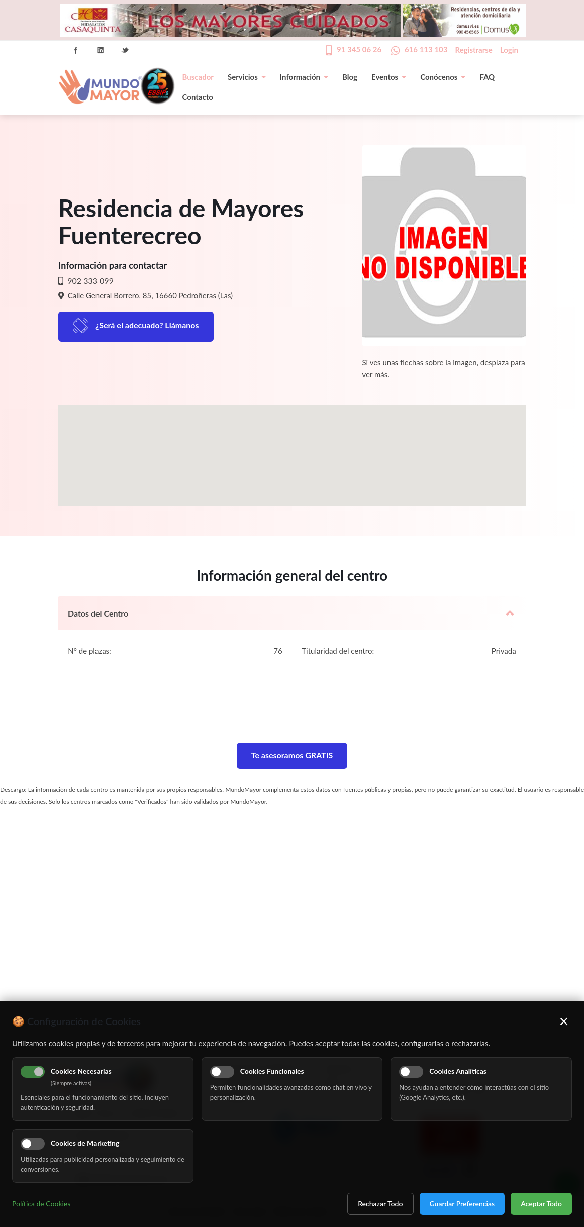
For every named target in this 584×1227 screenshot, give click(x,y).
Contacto (197, 96)
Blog (349, 76)
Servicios (247, 76)
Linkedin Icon (100, 50)
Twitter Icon (125, 50)
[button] (292, 446)
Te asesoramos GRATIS (292, 755)
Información (304, 76)
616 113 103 (426, 49)
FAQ (487, 76)
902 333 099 (89, 280)
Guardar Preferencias (462, 1203)
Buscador (198, 76)
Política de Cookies (41, 1203)
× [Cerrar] (564, 1021)
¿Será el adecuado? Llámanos (147, 325)
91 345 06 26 (359, 49)
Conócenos (442, 76)
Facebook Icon (75, 50)
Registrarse (474, 49)
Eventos (388, 76)
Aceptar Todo (541, 1203)
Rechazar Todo (380, 1203)
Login (509, 49)
